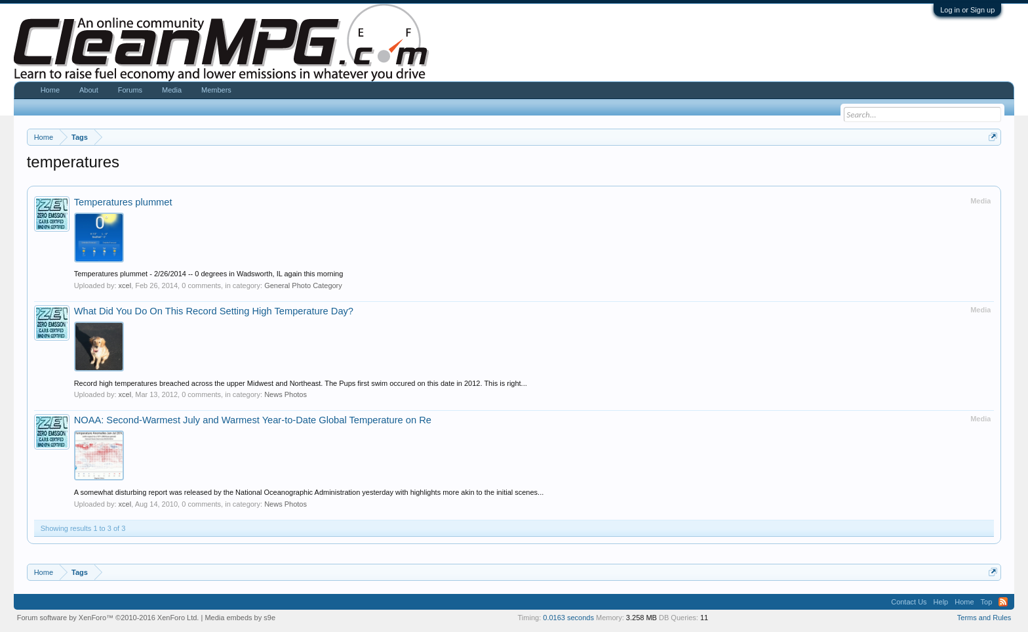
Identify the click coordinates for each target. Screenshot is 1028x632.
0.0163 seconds (568, 617)
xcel (125, 285)
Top (987, 602)
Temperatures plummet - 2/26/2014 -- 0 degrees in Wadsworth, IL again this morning (209, 274)
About (88, 90)
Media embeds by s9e (240, 617)
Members (216, 90)
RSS (1003, 601)
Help (941, 602)
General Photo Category (303, 285)
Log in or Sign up (967, 10)
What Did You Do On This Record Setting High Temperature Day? (213, 311)
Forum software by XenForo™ (108, 617)
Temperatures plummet (123, 202)
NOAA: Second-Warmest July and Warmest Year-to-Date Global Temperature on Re (252, 420)
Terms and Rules (984, 617)
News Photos (285, 394)
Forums (130, 90)
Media (172, 90)
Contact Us (908, 602)
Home (50, 90)
